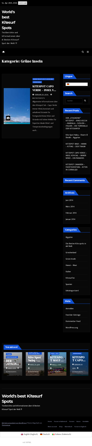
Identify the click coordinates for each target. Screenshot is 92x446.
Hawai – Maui (71, 265)
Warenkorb (68, 426)
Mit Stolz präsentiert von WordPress (14, 423)
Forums (71, 421)
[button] (83, 52)
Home (50, 421)
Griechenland (71, 252)
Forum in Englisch (80, 426)
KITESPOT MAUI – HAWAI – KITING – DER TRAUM (76, 145)
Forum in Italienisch (60, 421)
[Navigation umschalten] (87, 52)
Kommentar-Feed (73, 321)
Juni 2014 (69, 200)
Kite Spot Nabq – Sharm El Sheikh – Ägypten (77, 136)
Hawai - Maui (55, 354)
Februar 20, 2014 (42, 94)
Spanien (69, 284)
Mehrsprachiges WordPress (11, 442)
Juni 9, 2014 (12, 368)
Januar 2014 (70, 219)
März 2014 (70, 206)
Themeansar (6, 425)
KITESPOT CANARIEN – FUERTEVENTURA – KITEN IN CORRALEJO (76, 167)
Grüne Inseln (37, 82)
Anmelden (70, 308)
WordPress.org (72, 327)
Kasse (78, 421)
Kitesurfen (70, 278)
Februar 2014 (71, 213)
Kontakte (86, 421)
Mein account (52, 426)
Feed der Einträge (73, 315)
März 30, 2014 (35, 365)
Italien (68, 271)
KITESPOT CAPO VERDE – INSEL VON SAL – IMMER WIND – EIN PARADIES (76, 155)
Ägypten (69, 237)
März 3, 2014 (56, 365)
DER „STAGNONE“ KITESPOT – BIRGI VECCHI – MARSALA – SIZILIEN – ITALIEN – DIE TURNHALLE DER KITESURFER (77, 123)
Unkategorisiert (72, 290)
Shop (61, 426)
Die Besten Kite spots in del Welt (43, 79)
